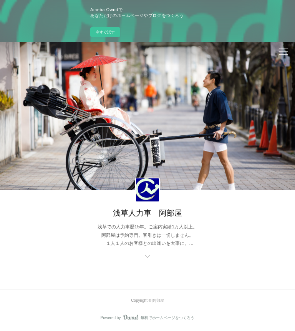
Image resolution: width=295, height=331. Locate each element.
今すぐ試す (105, 32)
